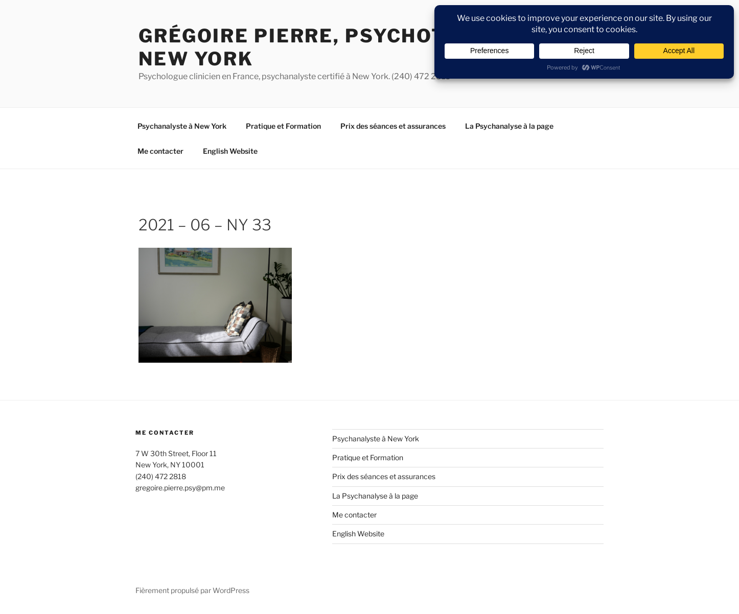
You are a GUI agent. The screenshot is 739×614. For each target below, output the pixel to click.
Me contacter (160, 151)
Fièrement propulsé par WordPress (192, 590)
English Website (230, 151)
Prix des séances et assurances (393, 126)
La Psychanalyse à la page (509, 126)
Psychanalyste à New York (181, 126)
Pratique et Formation (283, 126)
